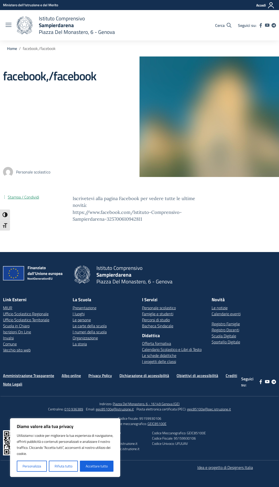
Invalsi (8, 338)
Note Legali (12, 384)
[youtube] (267, 25)
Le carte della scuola (90, 326)
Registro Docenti (225, 330)
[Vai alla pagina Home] (12, 48)
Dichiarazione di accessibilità (144, 376)
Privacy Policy (100, 376)
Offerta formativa (156, 343)
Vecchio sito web (17, 350)
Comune (10, 344)
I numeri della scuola (90, 332)
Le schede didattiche (159, 355)
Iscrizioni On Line (17, 332)
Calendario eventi (226, 314)
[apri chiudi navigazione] (9, 25)
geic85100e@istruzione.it (115, 409)
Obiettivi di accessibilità (197, 376)
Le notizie (220, 308)
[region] (65, 447)
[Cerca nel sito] (223, 25)
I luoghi (79, 314)
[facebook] (260, 25)
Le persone (82, 320)
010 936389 (73, 409)
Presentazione (84, 308)
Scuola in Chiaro (16, 326)
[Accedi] (265, 5)
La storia (80, 344)
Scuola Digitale (224, 336)
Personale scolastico (159, 308)
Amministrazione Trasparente (28, 376)
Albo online (71, 376)
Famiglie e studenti (157, 314)
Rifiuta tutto (63, 466)
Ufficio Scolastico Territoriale (26, 320)
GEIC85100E (157, 423)
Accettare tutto (97, 466)
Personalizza (32, 466)
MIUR (7, 308)
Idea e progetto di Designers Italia (225, 467)
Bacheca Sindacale (157, 326)
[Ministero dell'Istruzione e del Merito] (30, 5)
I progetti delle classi (159, 361)
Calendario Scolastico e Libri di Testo (172, 349)
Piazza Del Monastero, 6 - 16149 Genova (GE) (146, 403)
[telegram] (273, 25)
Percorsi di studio (156, 320)
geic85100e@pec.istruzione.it (209, 409)
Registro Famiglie (226, 324)
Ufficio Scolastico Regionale (26, 314)
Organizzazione (85, 338)
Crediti (231, 376)
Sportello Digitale (226, 342)
